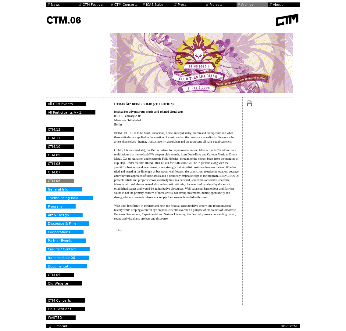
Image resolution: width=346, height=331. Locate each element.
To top (118, 230)
